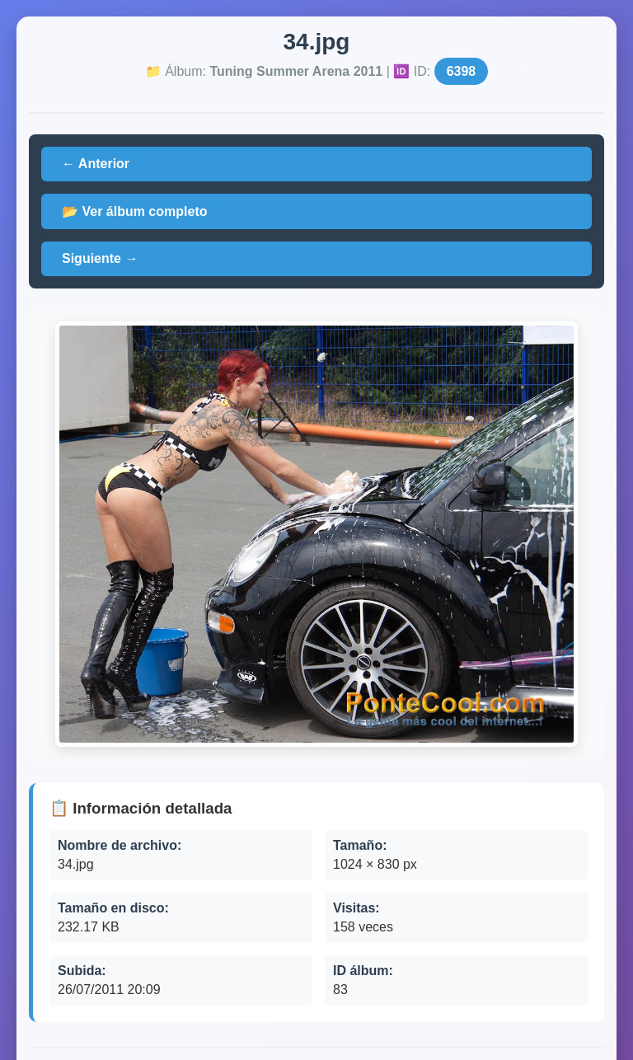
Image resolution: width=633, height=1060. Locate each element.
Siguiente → (100, 258)
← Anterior (95, 164)
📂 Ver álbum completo (134, 211)
